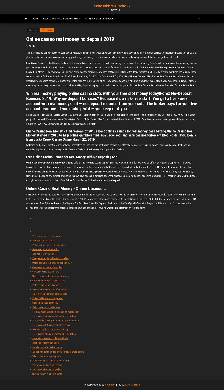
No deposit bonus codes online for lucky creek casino (58, 351)
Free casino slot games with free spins (51, 325)
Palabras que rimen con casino (47, 365)
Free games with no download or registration (54, 316)
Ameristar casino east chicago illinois (50, 338)
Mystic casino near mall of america (49, 289)
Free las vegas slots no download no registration (55, 311)
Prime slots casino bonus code (47, 236)
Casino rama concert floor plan (47, 267)
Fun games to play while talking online (50, 258)
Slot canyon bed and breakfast (47, 369)
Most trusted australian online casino (49, 293)
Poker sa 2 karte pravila (99, 18)
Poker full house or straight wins (47, 298)
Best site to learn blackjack (45, 342)
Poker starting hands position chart (49, 245)
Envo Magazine (132, 384)
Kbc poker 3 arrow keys (44, 253)
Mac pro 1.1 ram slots (43, 240)
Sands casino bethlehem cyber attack (50, 276)
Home (35, 18)
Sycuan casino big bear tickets (47, 374)
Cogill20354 (47, 30)
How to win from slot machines (61, 18)
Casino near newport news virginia (48, 280)
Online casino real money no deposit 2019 (52, 262)
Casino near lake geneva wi (45, 302)
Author (32, 46)
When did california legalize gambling (50, 329)
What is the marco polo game (46, 356)
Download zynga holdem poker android (51, 360)
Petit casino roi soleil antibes (46, 285)
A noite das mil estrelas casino (47, 347)
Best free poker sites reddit (45, 249)
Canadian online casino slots (45, 271)
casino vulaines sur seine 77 (112, 6)
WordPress (110, 384)
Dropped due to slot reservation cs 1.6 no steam (55, 320)
